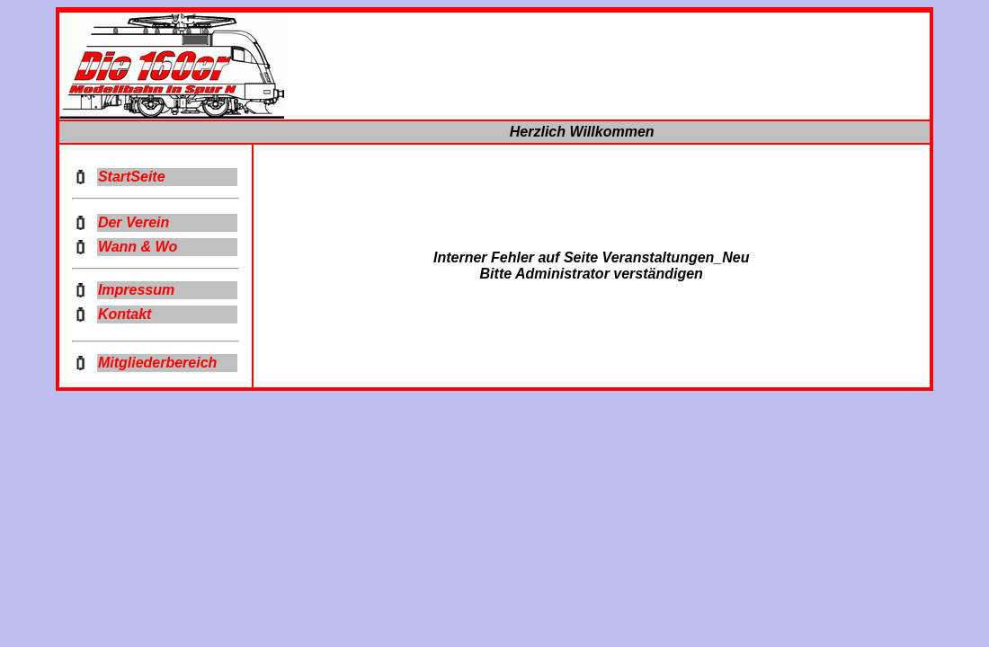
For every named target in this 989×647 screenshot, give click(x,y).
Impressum (136, 289)
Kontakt (125, 314)
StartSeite (131, 176)
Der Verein (133, 222)
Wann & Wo (137, 246)
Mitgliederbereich (157, 362)
